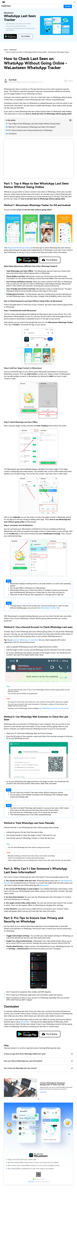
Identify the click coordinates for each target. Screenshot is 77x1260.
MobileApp (13, 50)
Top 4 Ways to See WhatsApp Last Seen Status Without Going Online (34, 124)
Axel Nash (13, 80)
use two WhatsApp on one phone (25, 640)
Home (6, 50)
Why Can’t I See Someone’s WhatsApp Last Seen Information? (32, 127)
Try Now (68, 6)
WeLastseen (44, 885)
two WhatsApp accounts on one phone (54, 708)
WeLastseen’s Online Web (50, 608)
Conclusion (12, 134)
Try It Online (25, 36)
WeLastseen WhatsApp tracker (19, 248)
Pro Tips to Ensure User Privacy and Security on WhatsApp (30, 130)
